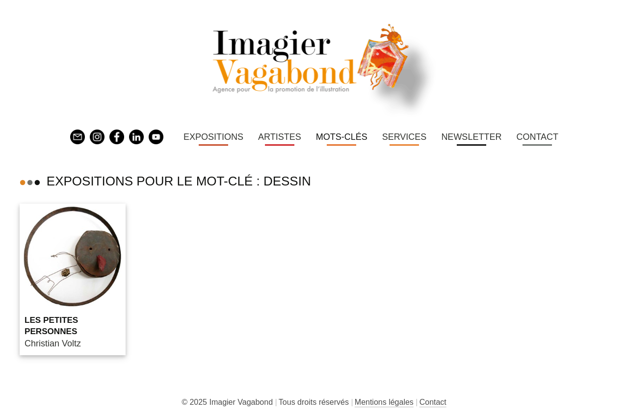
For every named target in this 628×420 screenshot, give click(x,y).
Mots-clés (341, 137)
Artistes (279, 137)
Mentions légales (384, 402)
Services (404, 137)
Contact (537, 137)
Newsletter (471, 137)
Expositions (213, 137)
